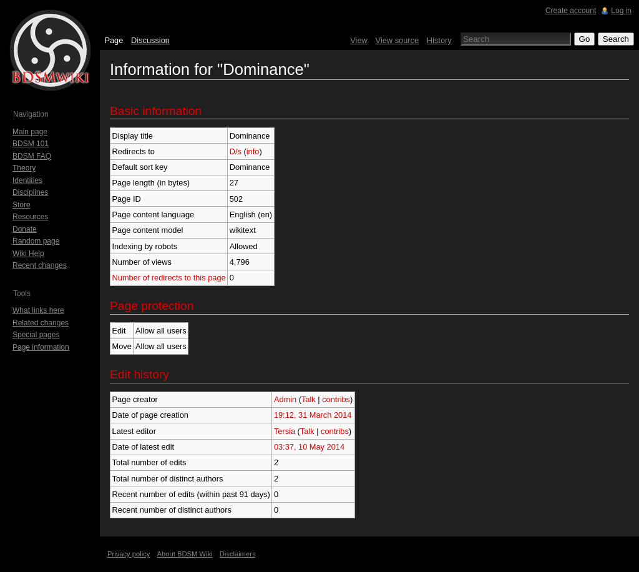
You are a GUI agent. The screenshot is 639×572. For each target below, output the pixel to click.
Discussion (150, 40)
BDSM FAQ (31, 156)
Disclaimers (238, 554)
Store (21, 204)
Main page (29, 131)
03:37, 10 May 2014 (309, 446)
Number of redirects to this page (169, 277)
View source (397, 40)
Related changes (40, 322)
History (439, 40)
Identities (27, 180)
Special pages (35, 334)
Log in (621, 10)
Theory (24, 168)
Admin (285, 399)
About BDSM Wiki (185, 554)
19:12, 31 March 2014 (313, 415)
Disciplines (30, 192)
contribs (336, 399)
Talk (308, 399)
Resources (30, 216)
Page (113, 40)
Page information (40, 347)
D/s (235, 151)
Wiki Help (28, 253)
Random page (35, 241)
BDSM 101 (30, 143)
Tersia (284, 431)
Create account (570, 10)
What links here (38, 310)
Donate (24, 229)
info (253, 151)
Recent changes (39, 265)
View (359, 40)
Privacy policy (128, 554)
